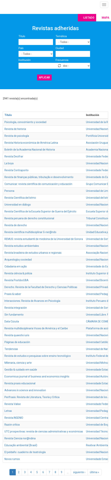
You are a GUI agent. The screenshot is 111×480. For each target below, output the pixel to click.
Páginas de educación (17, 342)
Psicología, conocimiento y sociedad (25, 122)
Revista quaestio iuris (16, 335)
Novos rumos (12, 459)
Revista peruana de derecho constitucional (29, 218)
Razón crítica (12, 424)
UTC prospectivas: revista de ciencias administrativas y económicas (43, 431)
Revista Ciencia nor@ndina (20, 438)
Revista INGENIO (13, 417)
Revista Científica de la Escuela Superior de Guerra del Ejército (40, 211)
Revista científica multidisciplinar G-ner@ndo (30, 232)
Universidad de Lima (98, 190)
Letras (8, 410)
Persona (9, 190)
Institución (25, 60)
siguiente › (79, 472)
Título (22, 36)
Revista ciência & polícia (18, 273)
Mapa (105, 17)
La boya (9, 163)
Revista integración (15, 307)
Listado (88, 17)
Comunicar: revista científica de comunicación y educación (38, 183)
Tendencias (11, 349)
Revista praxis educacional (19, 383)
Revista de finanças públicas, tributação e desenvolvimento (38, 177)
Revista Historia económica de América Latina (31, 142)
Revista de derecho (15, 225)
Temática (61, 36)
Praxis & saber (12, 293)
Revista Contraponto (16, 170)
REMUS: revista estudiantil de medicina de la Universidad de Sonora (43, 238)
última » (94, 472)
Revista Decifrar (13, 156)
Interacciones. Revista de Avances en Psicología (32, 300)
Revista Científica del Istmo (20, 197)
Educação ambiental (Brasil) (20, 445)
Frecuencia (62, 60)
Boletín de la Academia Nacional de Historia (29, 149)
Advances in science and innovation (25, 390)
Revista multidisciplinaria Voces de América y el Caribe (36, 328)
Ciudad (60, 48)
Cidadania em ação (15, 266)
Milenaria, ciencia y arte (18, 362)
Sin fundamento (14, 314)
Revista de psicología (16, 135)
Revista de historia (15, 128)
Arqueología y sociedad (18, 259)
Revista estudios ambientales (21, 245)
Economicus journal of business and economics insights (36, 376)
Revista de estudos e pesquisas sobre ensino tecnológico (37, 355)
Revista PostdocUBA (16, 280)
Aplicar (44, 77)
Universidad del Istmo (98, 197)
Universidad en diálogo (17, 204)
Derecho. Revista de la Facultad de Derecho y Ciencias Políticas (40, 287)
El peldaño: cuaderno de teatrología (25, 452)
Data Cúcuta (11, 321)
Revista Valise (12, 404)
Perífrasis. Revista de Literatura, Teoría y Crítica (31, 397)
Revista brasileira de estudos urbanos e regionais (33, 252)
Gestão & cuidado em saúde (20, 369)
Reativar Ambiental (97, 445)
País (21, 48)
